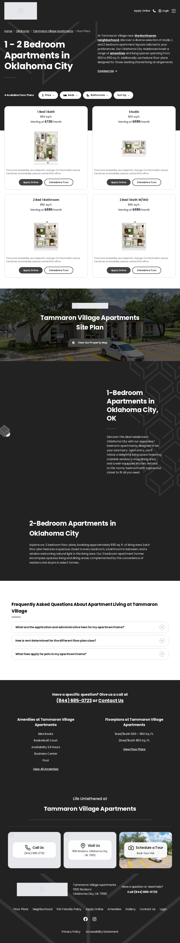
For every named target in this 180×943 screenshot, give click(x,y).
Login (163, 909)
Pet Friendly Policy (69, 909)
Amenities (114, 909)
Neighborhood (42, 909)
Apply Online (142, 11)
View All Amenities (45, 769)
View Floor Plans (134, 749)
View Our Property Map (90, 342)
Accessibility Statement (102, 932)
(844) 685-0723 (74, 700)
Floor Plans (20, 909)
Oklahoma (22, 31)
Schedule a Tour (59, 182)
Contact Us (107, 71)
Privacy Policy (71, 932)
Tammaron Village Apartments (53, 31)
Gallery (130, 909)
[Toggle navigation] (174, 10)
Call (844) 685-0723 (142, 892)
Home (8, 31)
